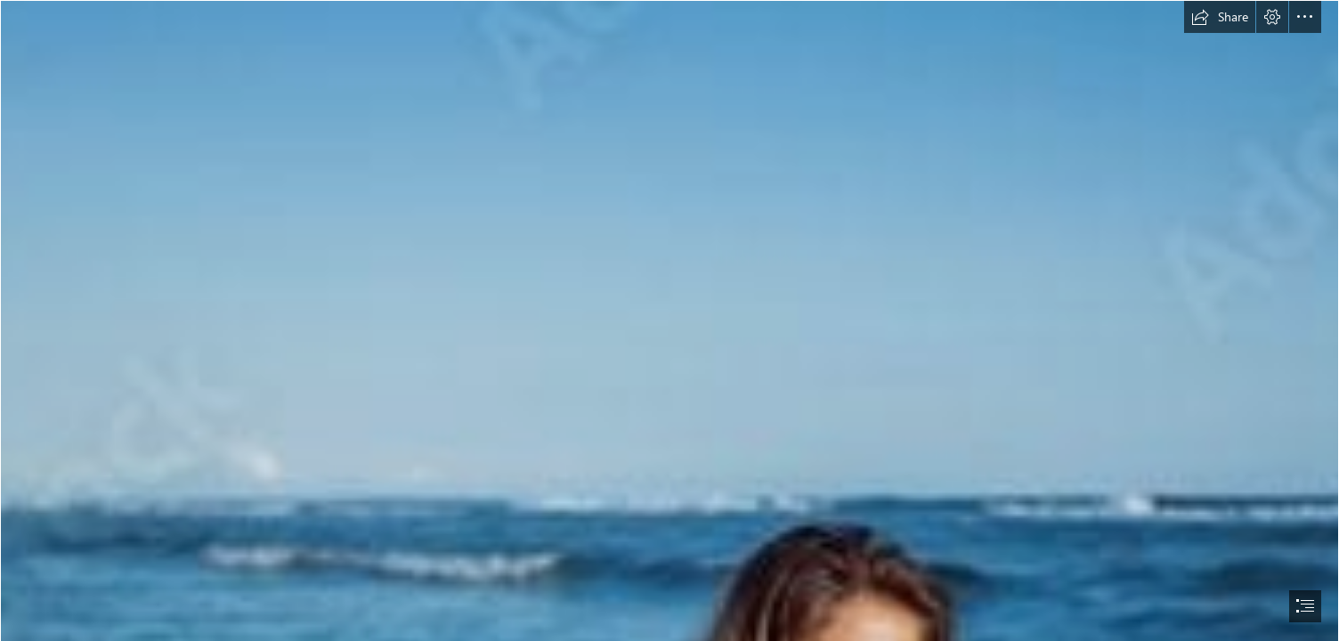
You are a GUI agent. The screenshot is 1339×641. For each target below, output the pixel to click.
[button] (1219, 17)
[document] (669, 320)
